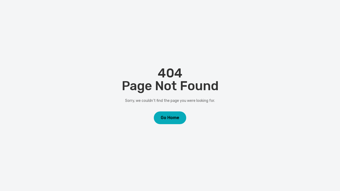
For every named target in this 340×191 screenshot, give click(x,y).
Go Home (170, 117)
